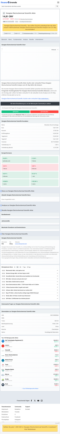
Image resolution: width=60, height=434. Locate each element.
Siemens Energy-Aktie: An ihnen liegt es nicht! (17, 273)
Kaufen (16, 112)
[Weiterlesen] (57, 270)
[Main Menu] (58, 2)
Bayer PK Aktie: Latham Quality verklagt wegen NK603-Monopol (22, 293)
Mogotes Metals (9, 369)
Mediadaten (5, 412)
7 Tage (24, 267)
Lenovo (7, 345)
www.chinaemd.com (21, 244)
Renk (6, 384)
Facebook (17, 417)
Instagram (18, 420)
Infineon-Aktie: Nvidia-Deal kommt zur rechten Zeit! (19, 290)
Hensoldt (7, 350)
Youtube (17, 412)
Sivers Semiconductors (11, 355)
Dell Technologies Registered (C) (14, 340)
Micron (7, 374)
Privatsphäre (5, 420)
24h (20, 267)
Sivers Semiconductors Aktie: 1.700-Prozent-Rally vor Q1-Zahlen (22, 284)
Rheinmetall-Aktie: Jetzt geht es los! (15, 270)
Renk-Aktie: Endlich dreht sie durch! (15, 282)
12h (17, 267)
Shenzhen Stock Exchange (26, 19)
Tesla (6, 364)
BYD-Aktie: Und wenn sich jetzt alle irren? (16, 279)
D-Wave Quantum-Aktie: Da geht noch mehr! (17, 287)
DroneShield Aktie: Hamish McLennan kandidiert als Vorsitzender (22, 276)
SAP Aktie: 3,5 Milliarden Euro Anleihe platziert (18, 298)
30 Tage (28, 267)
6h (14, 267)
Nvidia (7, 379)
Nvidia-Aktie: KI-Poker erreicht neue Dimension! (18, 296)
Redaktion (18, 409)
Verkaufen (45, 112)
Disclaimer (5, 414)
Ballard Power (9, 359)
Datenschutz (5, 417)
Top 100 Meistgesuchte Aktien (30, 388)
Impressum (5, 409)
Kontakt (27, 409)
